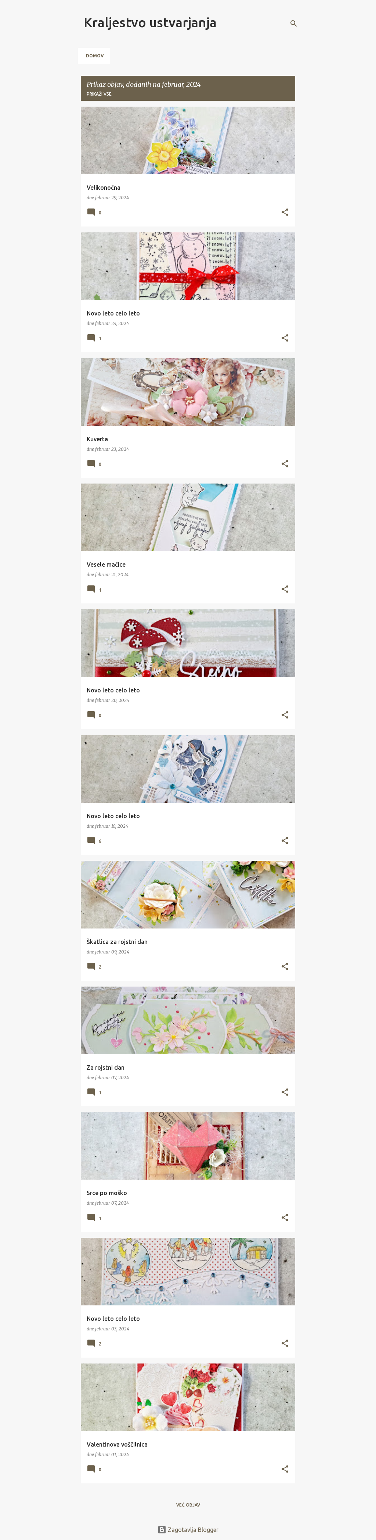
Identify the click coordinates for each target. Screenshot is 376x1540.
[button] (285, 213)
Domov (95, 55)
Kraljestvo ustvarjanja (150, 22)
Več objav (188, 1504)
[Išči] (293, 23)
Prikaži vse (99, 94)
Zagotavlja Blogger (188, 1529)
